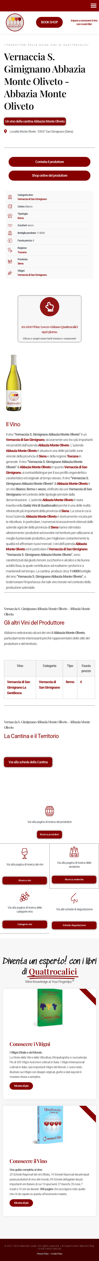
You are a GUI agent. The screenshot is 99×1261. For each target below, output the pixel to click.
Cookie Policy (56, 1253)
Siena (20, 263)
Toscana (22, 252)
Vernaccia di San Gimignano (32, 199)
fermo (21, 218)
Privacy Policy (42, 1253)
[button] (93, 5)
